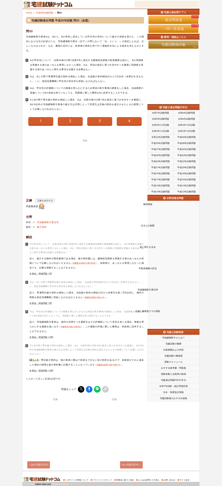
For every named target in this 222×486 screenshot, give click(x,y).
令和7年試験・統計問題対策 (173, 367)
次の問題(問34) (130, 464)
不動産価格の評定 (173, 264)
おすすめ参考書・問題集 (173, 349)
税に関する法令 (173, 246)
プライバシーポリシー (102, 479)
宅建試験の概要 (174, 324)
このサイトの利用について (77, 479)
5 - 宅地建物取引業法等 (46, 222)
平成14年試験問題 (186, 185)
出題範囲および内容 (173, 330)
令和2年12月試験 (160, 131)
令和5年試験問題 (160, 119)
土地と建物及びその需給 (173, 301)
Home (29, 13)
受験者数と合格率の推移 (173, 355)
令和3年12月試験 (160, 125)
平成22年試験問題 (186, 161)
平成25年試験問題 (160, 155)
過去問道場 (173, 20)
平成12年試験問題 (186, 191)
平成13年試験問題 (160, 191)
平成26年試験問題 (186, 149)
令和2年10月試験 (186, 131)
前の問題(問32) (39, 464)
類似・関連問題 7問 (42, 303)
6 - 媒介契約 (40, 227)
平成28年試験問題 (186, 143)
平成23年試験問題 (160, 161)
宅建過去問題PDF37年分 (173, 361)
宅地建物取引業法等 (173, 283)
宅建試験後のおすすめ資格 (173, 379)
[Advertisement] (85, 167)
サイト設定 (184, 479)
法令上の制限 (173, 228)
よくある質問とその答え (149, 479)
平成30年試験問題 (44, 13)
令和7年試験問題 (160, 113)
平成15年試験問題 (160, 185)
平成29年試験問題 (160, 143)
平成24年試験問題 (186, 155)
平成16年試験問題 (186, 179)
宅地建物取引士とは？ (173, 318)
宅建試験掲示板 (173, 44)
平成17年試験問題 (160, 179)
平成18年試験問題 (186, 173)
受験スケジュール (173, 343)
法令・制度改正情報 (173, 373)
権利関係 (173, 210)
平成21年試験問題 (160, 167)
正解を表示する (45, 200)
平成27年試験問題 (160, 149)
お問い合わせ (169, 479)
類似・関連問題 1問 (42, 273)
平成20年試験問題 (186, 167)
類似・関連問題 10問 (42, 337)
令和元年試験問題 (160, 137)
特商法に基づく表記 (125, 479)
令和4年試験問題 (186, 119)
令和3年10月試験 (186, 125)
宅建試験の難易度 (173, 336)
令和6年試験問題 (186, 113)
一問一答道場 (173, 29)
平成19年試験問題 (160, 173)
